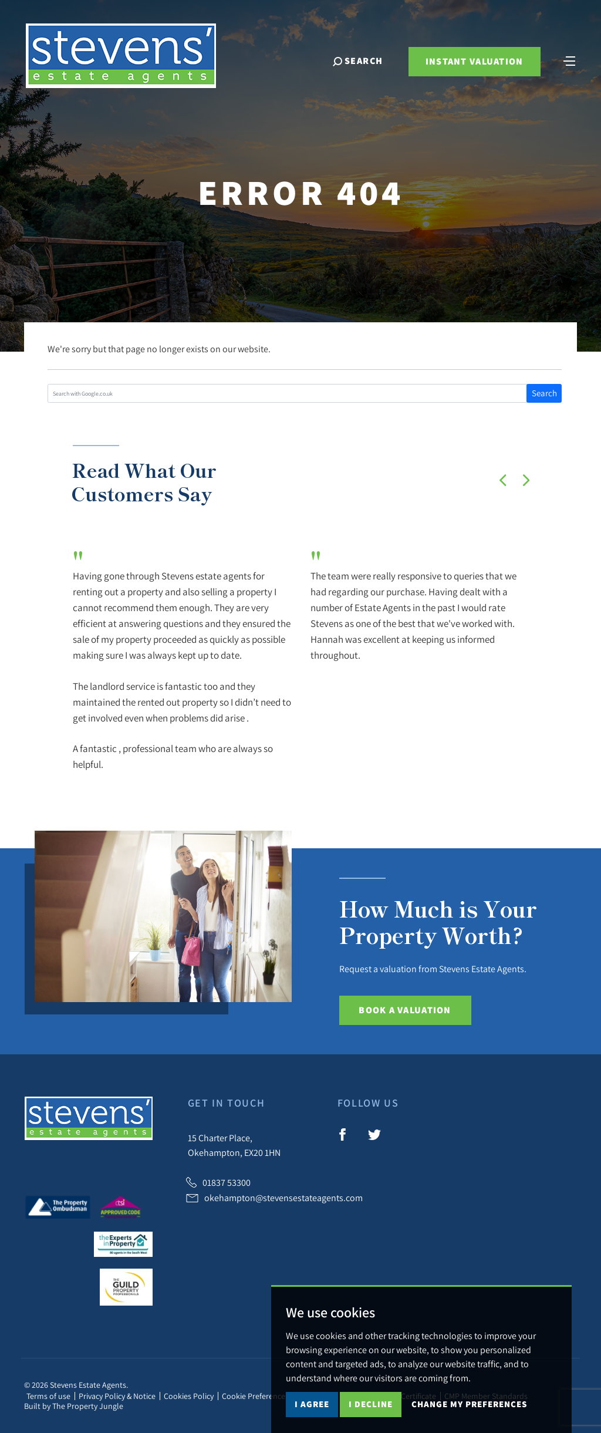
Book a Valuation (405, 1010)
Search (544, 393)
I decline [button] (371, 1404)
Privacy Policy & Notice (117, 1396)
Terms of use (48, 1396)
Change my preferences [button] (469, 1404)
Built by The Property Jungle (73, 1406)
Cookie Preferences (255, 1396)
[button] (503, 480)
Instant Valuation (474, 62)
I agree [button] (312, 1404)
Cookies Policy (189, 1396)
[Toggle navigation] (569, 60)
